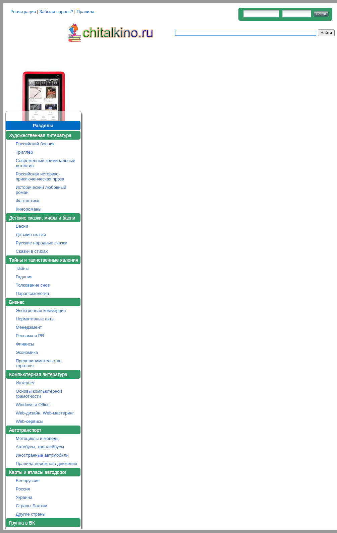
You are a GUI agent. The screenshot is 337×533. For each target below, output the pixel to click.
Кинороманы (28, 209)
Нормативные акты (35, 318)
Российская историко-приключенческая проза (40, 176)
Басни (22, 226)
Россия (23, 488)
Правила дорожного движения (46, 463)
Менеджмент (29, 327)
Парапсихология (32, 293)
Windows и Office (33, 404)
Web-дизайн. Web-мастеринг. (45, 412)
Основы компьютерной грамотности (39, 394)
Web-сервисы (29, 421)
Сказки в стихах (32, 251)
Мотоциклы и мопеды (37, 438)
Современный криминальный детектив (45, 163)
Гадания (24, 276)
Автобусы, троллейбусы (40, 446)
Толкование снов (33, 285)
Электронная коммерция (41, 310)
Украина (24, 497)
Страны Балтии (31, 505)
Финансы (25, 344)
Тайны (22, 268)
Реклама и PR (30, 335)
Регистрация (23, 11)
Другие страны (31, 514)
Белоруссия (28, 480)
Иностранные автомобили (42, 455)
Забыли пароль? (56, 11)
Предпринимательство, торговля (39, 363)
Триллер (24, 152)
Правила (86, 11)
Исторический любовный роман (41, 190)
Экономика (27, 352)
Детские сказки (31, 234)
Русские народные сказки (41, 242)
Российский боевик (35, 143)
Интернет (25, 382)
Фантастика (27, 200)
